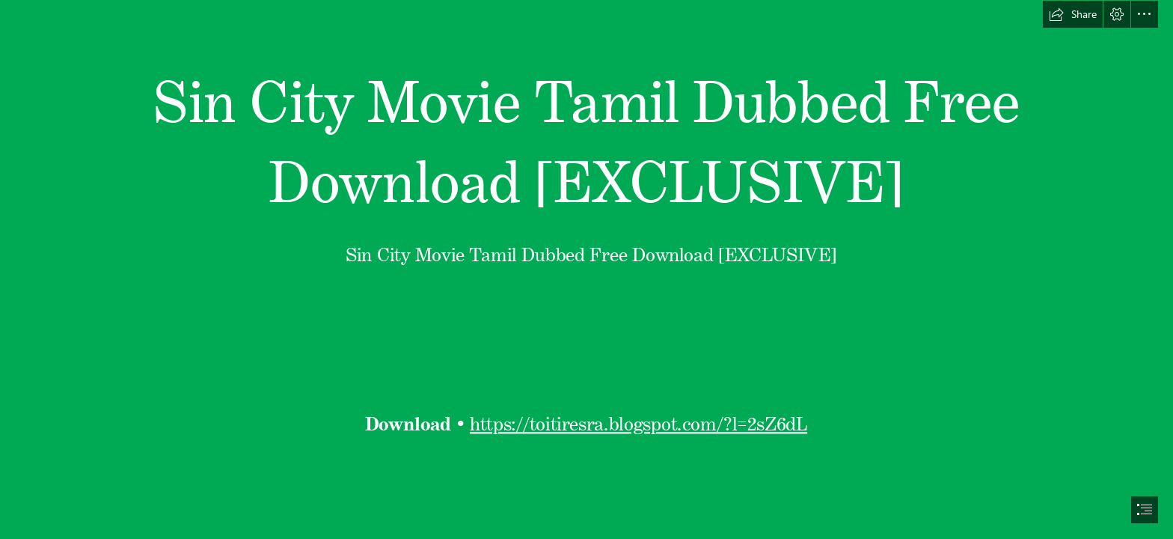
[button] (1073, 14)
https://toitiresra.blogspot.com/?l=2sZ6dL (638, 420)
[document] (586, 269)
